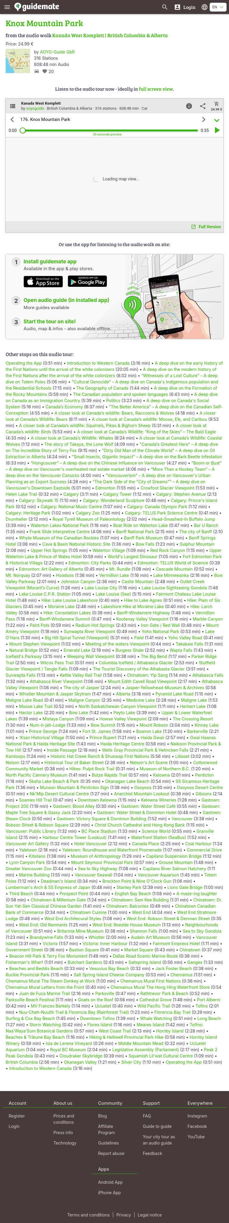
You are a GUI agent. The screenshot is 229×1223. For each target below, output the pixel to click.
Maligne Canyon (84, 700)
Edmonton (105, 487)
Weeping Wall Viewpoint (90, 656)
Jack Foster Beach (173, 968)
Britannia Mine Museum (80, 931)
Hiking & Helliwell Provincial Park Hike (126, 1037)
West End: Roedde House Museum (127, 924)
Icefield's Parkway (24, 656)
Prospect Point (73, 893)
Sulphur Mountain (197, 544)
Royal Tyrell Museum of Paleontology (88, 519)
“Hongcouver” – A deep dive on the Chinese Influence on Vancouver (98, 462)
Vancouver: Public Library (31, 831)
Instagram (197, 1115)
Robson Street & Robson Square (37, 824)
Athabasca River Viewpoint (56, 681)
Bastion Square (84, 949)
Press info (63, 1132)
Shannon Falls (143, 931)
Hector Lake (31, 712)
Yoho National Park (160, 631)
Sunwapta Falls (20, 675)
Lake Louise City (101, 587)
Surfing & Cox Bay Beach (30, 1018)
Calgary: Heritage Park (28, 512)
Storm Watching (45, 1024)
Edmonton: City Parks (90, 562)
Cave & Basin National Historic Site (76, 544)
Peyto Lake (124, 712)
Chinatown (190, 949)
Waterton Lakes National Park (60, 525)
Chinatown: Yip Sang (147, 675)
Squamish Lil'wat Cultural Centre (161, 1055)
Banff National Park (135, 531)
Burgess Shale (129, 650)
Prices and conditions (63, 1119)
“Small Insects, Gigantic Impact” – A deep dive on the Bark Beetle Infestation (147, 456)
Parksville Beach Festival (30, 999)
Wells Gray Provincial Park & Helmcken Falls (145, 750)
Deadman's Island (58, 881)
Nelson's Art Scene (149, 762)
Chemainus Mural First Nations (150, 980)
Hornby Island (170, 1030)
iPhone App (109, 1192)
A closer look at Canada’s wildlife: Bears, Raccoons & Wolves (114, 412)
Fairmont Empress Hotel (176, 943)
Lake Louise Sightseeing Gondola (174, 587)
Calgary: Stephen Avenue (181, 494)
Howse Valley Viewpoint (122, 718)
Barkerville (197, 731)
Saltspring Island (145, 962)
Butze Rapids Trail (109, 774)
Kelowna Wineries (158, 799)
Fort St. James (97, 731)
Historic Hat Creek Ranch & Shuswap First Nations (100, 756)
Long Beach (209, 1018)
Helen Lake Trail (21, 494)
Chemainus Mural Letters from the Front (45, 987)
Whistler (97, 937)
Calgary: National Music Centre (71, 506)
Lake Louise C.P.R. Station (45, 593)
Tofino (201, 1005)
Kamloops (15, 756)
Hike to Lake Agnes (143, 600)
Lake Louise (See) (113, 593)
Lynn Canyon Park (27, 862)
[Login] (184, 7)
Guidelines (108, 1142)
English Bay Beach (133, 893)
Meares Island (150, 1024)
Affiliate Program (106, 1129)
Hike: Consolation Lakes (67, 612)
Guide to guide (157, 1126)
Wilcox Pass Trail (57, 662)
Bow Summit (103, 725)
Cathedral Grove (156, 999)
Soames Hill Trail (35, 799)
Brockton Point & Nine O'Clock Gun (136, 881)
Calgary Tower (117, 494)
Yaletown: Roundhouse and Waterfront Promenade (112, 849)
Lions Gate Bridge (185, 887)
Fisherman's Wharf (24, 962)
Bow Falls (145, 544)
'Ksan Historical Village (41, 737)
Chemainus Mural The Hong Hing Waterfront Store (160, 987)
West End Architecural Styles (72, 918)
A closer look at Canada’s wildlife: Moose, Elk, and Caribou (149, 419)
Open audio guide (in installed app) (66, 300)
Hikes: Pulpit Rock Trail (91, 768)
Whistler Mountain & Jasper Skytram (55, 693)
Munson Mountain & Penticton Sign (74, 787)
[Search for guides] (164, 7)
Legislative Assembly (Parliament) (145, 1049)
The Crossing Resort (193, 718)
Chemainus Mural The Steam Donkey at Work (50, 980)
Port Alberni (208, 999)
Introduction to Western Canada (98, 363)
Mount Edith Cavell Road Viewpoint (142, 681)
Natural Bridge (23, 650)
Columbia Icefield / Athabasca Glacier (136, 662)
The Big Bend (154, 656)
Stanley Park (129, 887)
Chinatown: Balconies (127, 906)
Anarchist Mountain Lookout (141, 793)
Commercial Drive (204, 849)
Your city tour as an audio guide (159, 1139)
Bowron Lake (149, 731)
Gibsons (204, 793)
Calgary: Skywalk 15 (38, 500)
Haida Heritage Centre (122, 743)
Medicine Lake (140, 700)
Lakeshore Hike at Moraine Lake (132, 606)
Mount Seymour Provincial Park (102, 862)
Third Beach (21, 893)
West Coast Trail (115, 1030)
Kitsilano (37, 856)
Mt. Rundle (119, 569)
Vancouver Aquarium (158, 874)
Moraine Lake (61, 606)
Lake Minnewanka (171, 575)
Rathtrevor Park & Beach (164, 993)
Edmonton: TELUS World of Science (172, 562)
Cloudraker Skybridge (80, 1055)
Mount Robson (154, 725)
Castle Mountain (138, 581)
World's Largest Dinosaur (132, 556)
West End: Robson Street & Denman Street (168, 918)
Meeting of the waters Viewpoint (117, 643)
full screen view (156, 89)
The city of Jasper (81, 687)
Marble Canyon (207, 618)
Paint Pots (39, 625)
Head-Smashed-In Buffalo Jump (183, 519)
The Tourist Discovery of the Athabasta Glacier (139, 668)
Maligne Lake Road (24, 700)
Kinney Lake (207, 725)
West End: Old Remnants (43, 924)
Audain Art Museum (150, 937)
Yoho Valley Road (185, 637)
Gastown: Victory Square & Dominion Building (101, 818)
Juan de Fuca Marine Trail (44, 993)
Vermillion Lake (114, 575)
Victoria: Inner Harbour (105, 943)
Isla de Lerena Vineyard (69, 1043)
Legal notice (150, 1214)
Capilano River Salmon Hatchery (174, 868)
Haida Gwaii (152, 737)
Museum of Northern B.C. (165, 768)
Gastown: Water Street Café (148, 806)
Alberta (123, 693)
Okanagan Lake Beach (127, 781)
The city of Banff (195, 531)
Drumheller (16, 519)
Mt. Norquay (18, 575)
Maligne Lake (194, 700)
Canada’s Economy (64, 406)
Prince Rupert (102, 737)
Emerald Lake (77, 650)
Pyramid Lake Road (175, 693)
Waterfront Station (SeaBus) (158, 837)
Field (139, 637)
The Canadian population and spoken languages (120, 394)
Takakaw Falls (189, 643)
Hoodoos (65, 575)
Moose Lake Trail (35, 706)
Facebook (197, 1126)
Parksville (104, 993)
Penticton (204, 774)
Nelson (12, 762)
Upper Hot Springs (49, 550)
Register (17, 1115)
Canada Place (145, 843)
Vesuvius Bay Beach (109, 968)
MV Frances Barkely (50, 1005)
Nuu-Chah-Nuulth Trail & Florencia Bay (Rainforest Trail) (74, 1012)
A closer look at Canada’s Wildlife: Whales (72, 437)
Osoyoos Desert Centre (200, 787)
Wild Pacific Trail (153, 1005)
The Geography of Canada (102, 388)
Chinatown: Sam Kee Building (140, 899)
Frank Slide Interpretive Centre (60, 531)
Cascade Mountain (174, 569)
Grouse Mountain (176, 862)
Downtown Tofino (97, 1018)
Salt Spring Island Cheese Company (109, 974)
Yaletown (28, 849)
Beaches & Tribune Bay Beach (35, 1037)
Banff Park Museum (143, 537)
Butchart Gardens (85, 962)
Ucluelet (103, 1005)
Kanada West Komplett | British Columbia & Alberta (110, 35)
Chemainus (182, 974)
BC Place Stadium (99, 831)
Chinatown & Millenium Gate (58, 899)
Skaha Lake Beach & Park (54, 781)
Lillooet (182, 756)
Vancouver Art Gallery (27, 843)
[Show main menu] (7, 7)
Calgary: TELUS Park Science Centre (161, 512)
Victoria (50, 943)
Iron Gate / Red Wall (160, 625)
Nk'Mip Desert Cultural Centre (59, 793)
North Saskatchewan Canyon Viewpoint (118, 706)
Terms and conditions (88, 1214)
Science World (156, 831)
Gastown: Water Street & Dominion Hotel (136, 812)
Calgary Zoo (88, 512)
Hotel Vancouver (90, 843)
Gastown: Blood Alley (74, 806)
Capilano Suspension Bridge (174, 856)
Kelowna (161, 774)
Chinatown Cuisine (88, 912)
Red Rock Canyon (167, 550)
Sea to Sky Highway (97, 868)
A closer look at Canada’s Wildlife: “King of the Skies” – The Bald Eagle (146, 431)
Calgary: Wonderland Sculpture (114, 500)
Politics (113, 400)
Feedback (152, 1153)
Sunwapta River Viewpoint (89, 631)
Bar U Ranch (206, 525)
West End (141, 912)
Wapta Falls (181, 650)
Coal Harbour (198, 843)
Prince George (43, 731)
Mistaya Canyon (58, 718)
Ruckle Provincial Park (27, 974)
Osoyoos (142, 787)
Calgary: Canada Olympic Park (157, 506)
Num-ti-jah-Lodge (48, 725)
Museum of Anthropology (96, 856)
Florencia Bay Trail (172, 1012)
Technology (64, 1142)
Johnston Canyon (78, 581)
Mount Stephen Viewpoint (34, 643)
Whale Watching (156, 1018)
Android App (110, 1182)
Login (14, 1126)
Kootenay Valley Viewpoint (142, 618)
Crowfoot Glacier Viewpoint (167, 487)
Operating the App (24, 363)
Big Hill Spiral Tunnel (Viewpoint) (77, 637)
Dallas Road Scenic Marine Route (145, 955)
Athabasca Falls (207, 675)
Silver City (131, 1062)
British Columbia (22, 1062)
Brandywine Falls (46, 937)
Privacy (123, 1214)
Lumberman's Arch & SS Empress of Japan (48, 887)
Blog (102, 1115)
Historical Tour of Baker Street (74, 762)
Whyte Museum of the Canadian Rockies (59, 537)
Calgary (71, 494)
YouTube (196, 1136)
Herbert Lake (193, 706)
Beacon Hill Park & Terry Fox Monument (48, 955)
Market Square (138, 949)
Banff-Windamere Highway (143, 612)
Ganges (194, 962)
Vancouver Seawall (93, 874)
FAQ (147, 1115)
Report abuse (111, 1153)
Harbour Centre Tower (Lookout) (75, 837)
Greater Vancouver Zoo (29, 868)
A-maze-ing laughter (197, 893)
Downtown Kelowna (97, 799)
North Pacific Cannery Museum (36, 774)
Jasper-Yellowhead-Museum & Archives (165, 687)
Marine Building (34, 874)
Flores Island (99, 1024)
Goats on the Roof (95, 999)
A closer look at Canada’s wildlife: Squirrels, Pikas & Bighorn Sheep (85, 425)
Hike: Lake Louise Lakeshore (69, 600)
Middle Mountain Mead (140, 1043)
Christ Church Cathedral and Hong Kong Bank (140, 824)
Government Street (24, 949)
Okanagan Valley (80, 1062)
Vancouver (182, 818)
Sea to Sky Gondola (202, 931)
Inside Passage (62, 750)
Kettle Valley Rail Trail (81, 675)
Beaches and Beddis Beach (36, 968)
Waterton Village (108, 550)
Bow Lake (78, 712)
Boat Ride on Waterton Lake (140, 525)
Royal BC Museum (68, 1049)
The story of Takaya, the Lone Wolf (78, 444)
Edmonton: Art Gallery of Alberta (51, 569)
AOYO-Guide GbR (57, 51)
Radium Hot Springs (94, 625)
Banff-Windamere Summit (64, 618)
